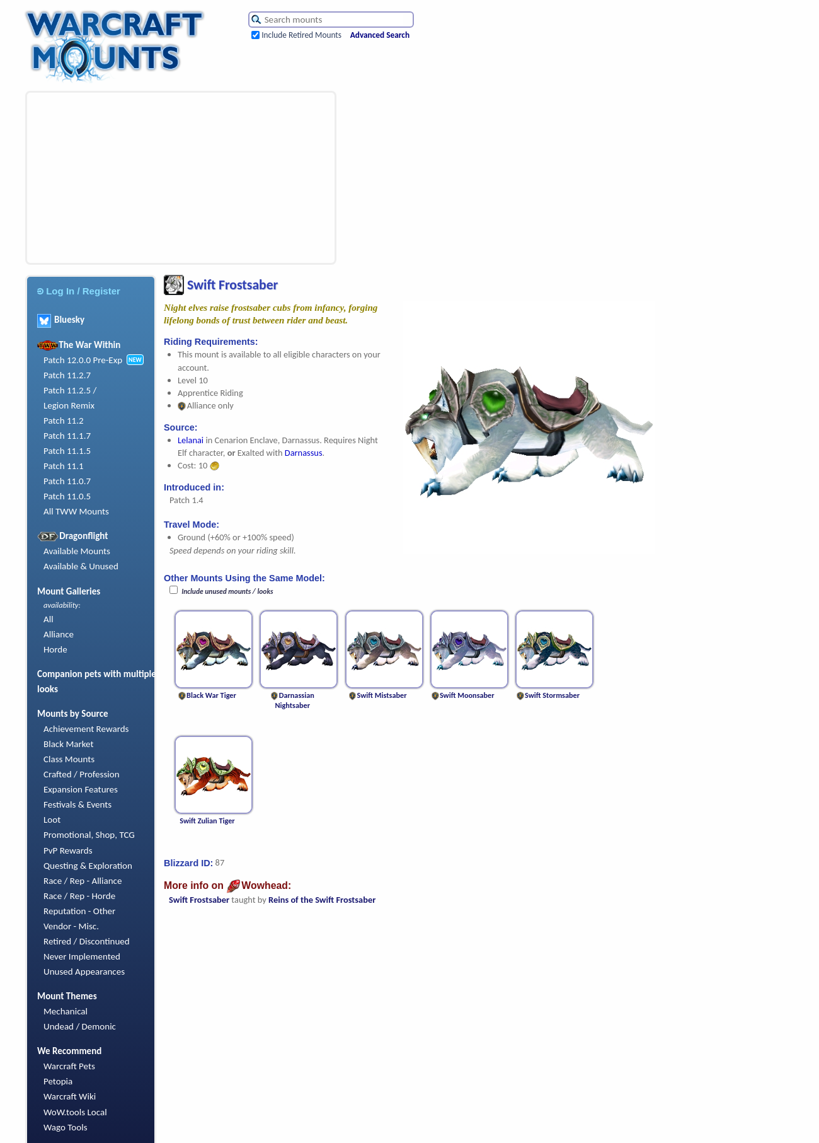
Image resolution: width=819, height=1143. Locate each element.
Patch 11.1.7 (67, 435)
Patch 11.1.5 (67, 450)
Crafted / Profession (81, 774)
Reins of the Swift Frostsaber (321, 899)
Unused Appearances (84, 971)
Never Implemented (81, 956)
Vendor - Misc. (71, 926)
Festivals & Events (77, 804)
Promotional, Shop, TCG (89, 834)
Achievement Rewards (86, 728)
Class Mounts (68, 759)
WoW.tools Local (75, 1112)
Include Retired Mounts (301, 35)
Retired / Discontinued (86, 941)
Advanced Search (380, 35)
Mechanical (65, 1011)
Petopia (57, 1081)
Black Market (68, 744)
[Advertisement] (130, 178)
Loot (51, 819)
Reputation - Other (79, 911)
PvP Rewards (68, 850)
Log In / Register (78, 291)
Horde (55, 649)
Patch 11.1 (63, 466)
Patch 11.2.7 (67, 375)
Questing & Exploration (87, 865)
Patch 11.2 (63, 420)
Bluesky (60, 319)
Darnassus (304, 452)
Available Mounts (76, 551)
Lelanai (190, 440)
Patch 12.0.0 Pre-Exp (82, 360)
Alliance (58, 634)
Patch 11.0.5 (67, 496)
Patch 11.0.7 (67, 481)
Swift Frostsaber (199, 899)
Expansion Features (80, 789)
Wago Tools (65, 1127)
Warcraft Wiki (69, 1096)
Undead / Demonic (79, 1026)
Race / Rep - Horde (79, 896)
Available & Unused (80, 566)
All (48, 619)
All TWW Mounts (76, 511)
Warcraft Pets (69, 1066)
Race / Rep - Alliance (82, 880)
